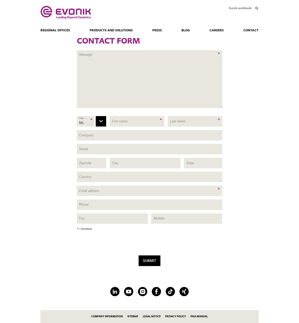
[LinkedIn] (115, 291)
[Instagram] (142, 291)
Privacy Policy (175, 316)
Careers (217, 30)
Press (157, 30)
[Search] (257, 8)
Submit (149, 261)
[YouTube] (128, 291)
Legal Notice (152, 316)
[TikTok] (170, 291)
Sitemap (132, 316)
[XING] (184, 291)
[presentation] (149, 244)
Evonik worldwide (240, 8)
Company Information (107, 316)
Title (81, 118)
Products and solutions (111, 30)
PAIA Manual (199, 316)
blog (185, 30)
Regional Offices (55, 30)
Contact (251, 30)
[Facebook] (156, 291)
